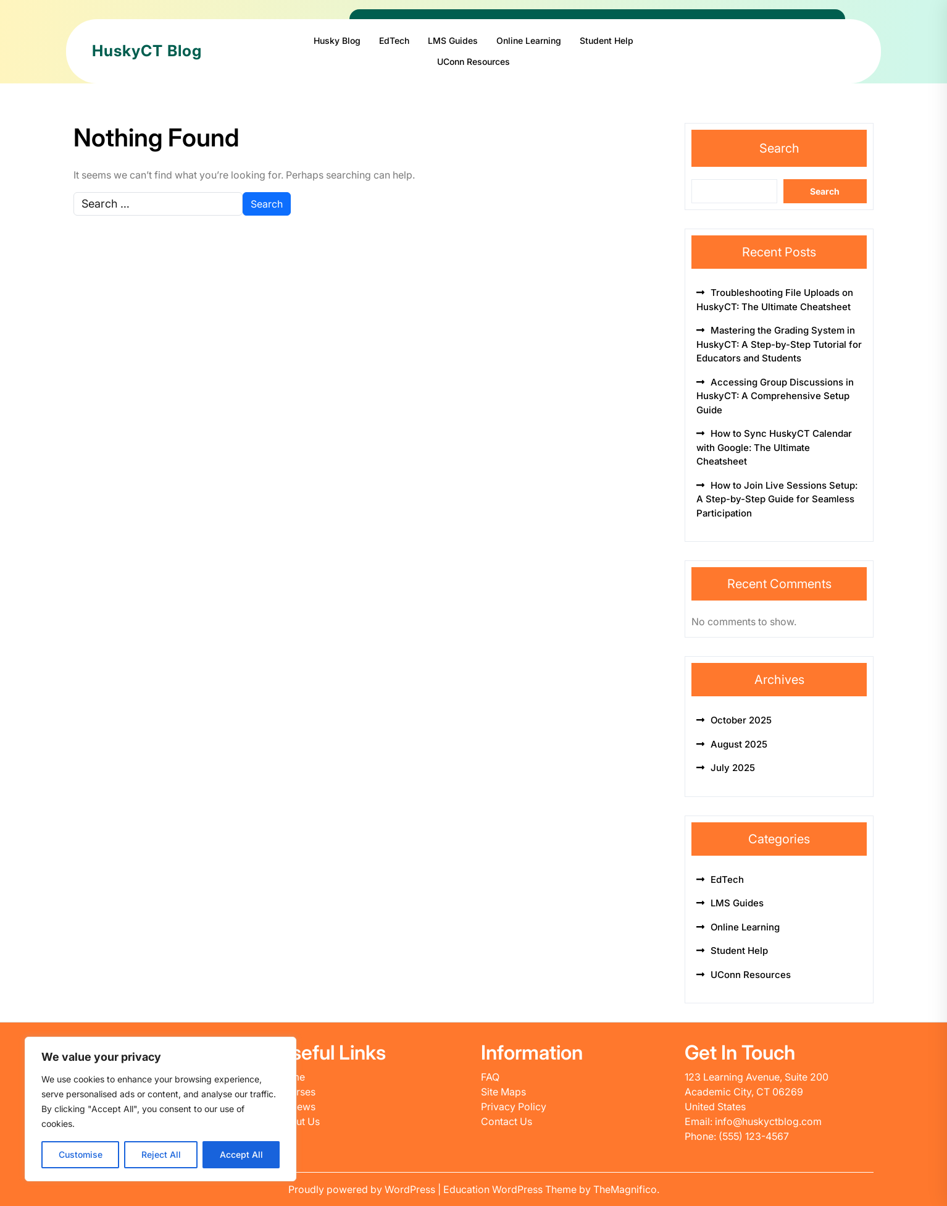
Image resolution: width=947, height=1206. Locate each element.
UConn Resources (473, 61)
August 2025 (739, 744)
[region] (160, 1109)
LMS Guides (453, 40)
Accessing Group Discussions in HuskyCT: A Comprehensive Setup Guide (775, 396)
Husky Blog (337, 40)
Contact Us (506, 1121)
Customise (80, 1154)
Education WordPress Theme (511, 1189)
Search (779, 148)
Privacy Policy (513, 1106)
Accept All (241, 1154)
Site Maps (503, 1092)
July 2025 (733, 768)
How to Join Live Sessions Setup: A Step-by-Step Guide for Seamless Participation (776, 499)
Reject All (161, 1154)
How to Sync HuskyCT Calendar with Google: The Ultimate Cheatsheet (774, 447)
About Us (298, 1121)
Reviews (296, 1106)
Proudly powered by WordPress (363, 1189)
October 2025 (741, 720)
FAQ (490, 1077)
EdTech (394, 40)
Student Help (606, 40)
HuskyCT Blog (147, 50)
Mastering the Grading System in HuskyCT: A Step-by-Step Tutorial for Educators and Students (779, 344)
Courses (296, 1092)
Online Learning (528, 40)
